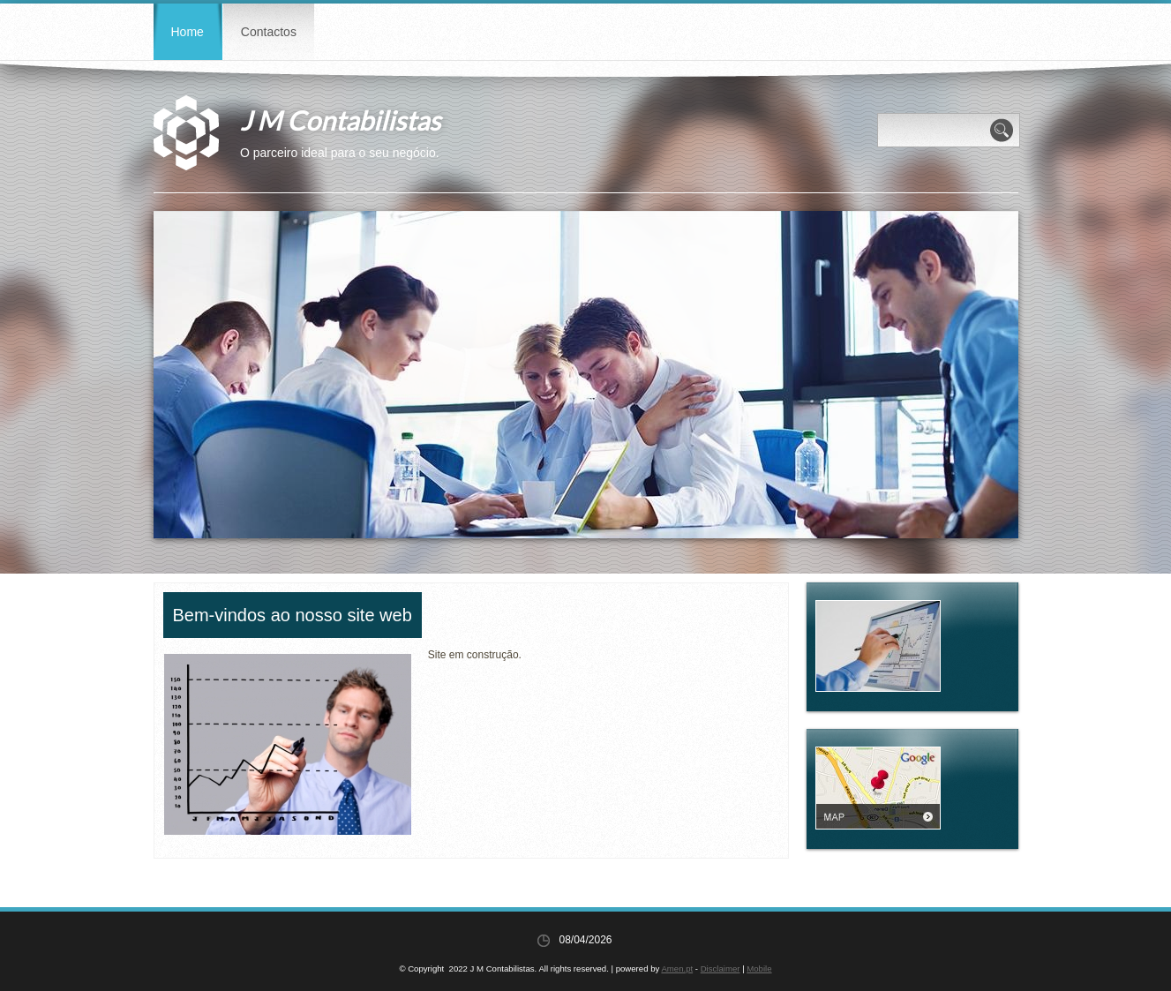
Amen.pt (677, 968)
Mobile (759, 968)
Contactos (269, 32)
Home (187, 32)
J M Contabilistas (340, 120)
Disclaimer (720, 968)
